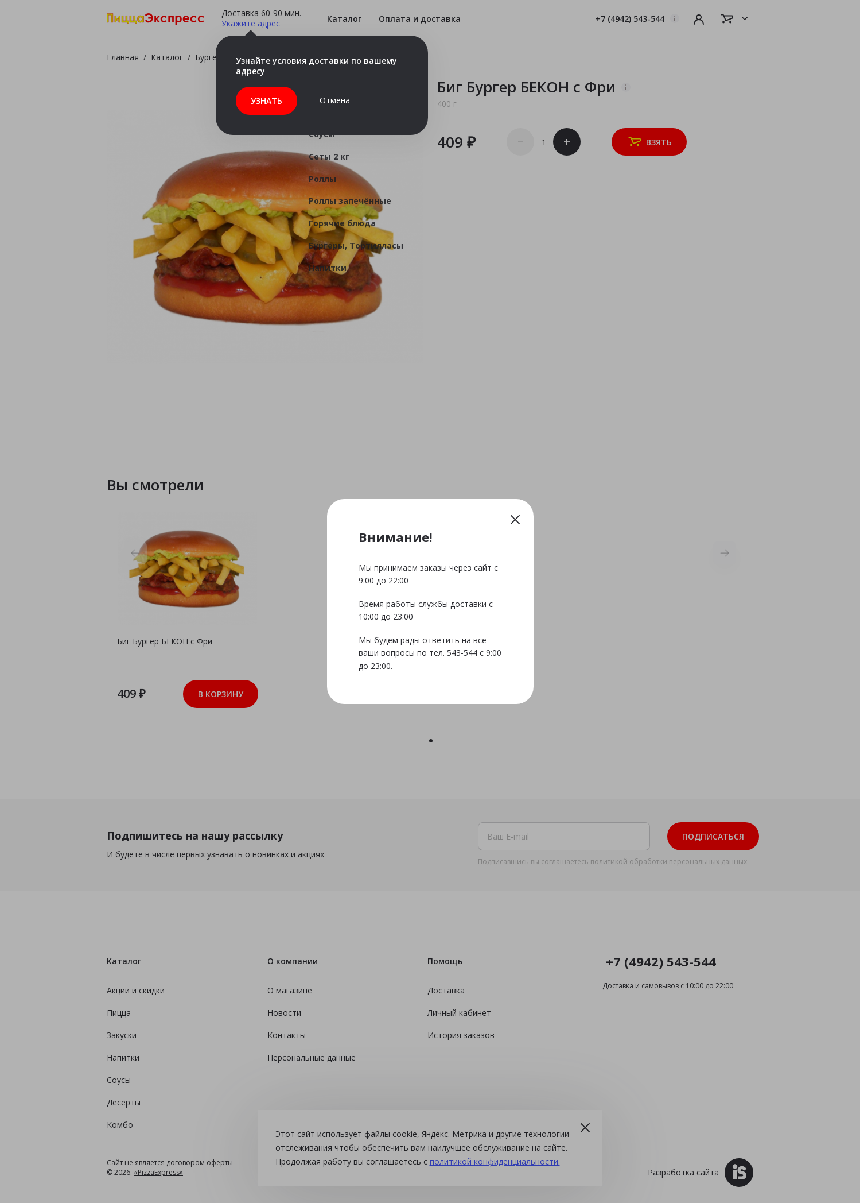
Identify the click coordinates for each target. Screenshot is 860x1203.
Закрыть (515, 519)
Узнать (266, 100)
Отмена (335, 100)
